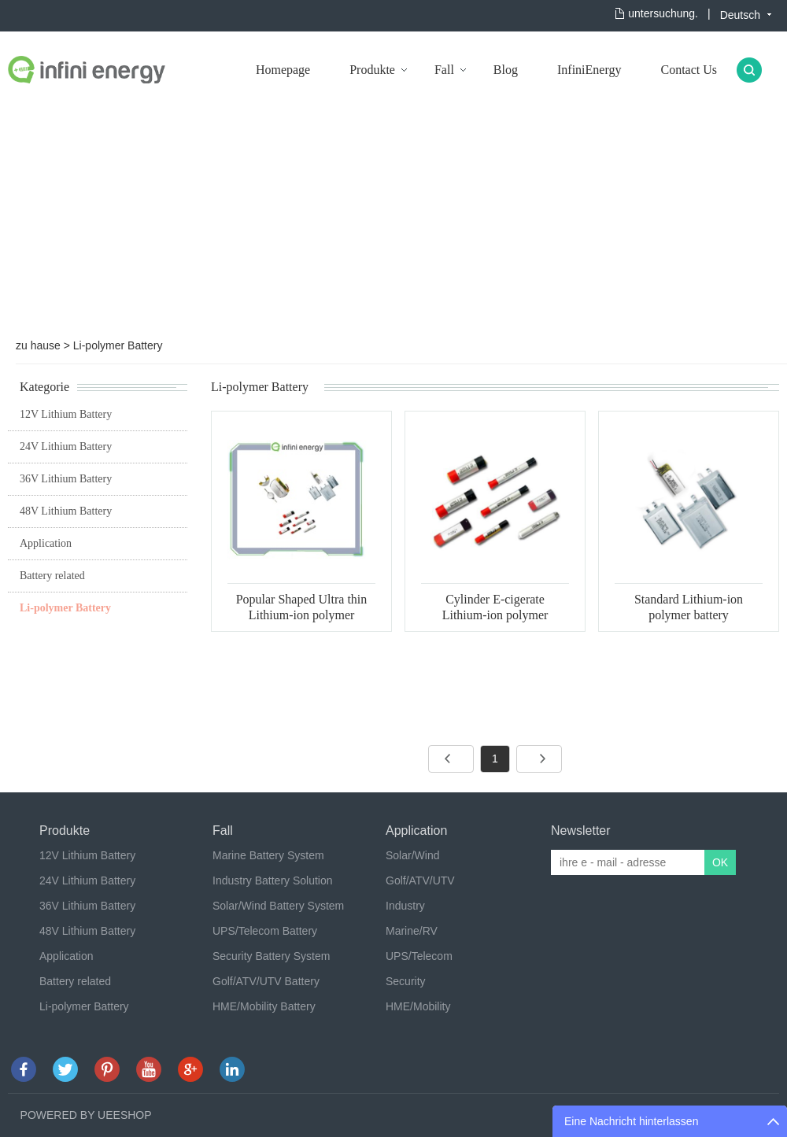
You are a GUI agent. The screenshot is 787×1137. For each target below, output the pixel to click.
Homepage (283, 69)
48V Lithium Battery (66, 511)
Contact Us (688, 69)
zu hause (38, 345)
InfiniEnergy (589, 69)
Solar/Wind (412, 855)
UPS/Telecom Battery (264, 931)
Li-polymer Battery (118, 345)
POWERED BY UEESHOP (86, 1115)
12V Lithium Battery (66, 414)
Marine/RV (412, 931)
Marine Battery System (268, 855)
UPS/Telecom (419, 956)
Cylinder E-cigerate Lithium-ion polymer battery (495, 614)
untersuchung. (663, 13)
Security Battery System (271, 956)
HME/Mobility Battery (264, 1006)
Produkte (372, 69)
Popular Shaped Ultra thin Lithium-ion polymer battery (302, 614)
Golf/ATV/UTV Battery (266, 981)
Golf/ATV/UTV (420, 880)
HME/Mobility (418, 1006)
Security (406, 981)
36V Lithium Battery (66, 479)
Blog (505, 69)
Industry (405, 905)
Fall (444, 69)
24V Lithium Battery (66, 446)
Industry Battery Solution (272, 880)
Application (46, 543)
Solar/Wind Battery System (278, 905)
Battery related (52, 575)
